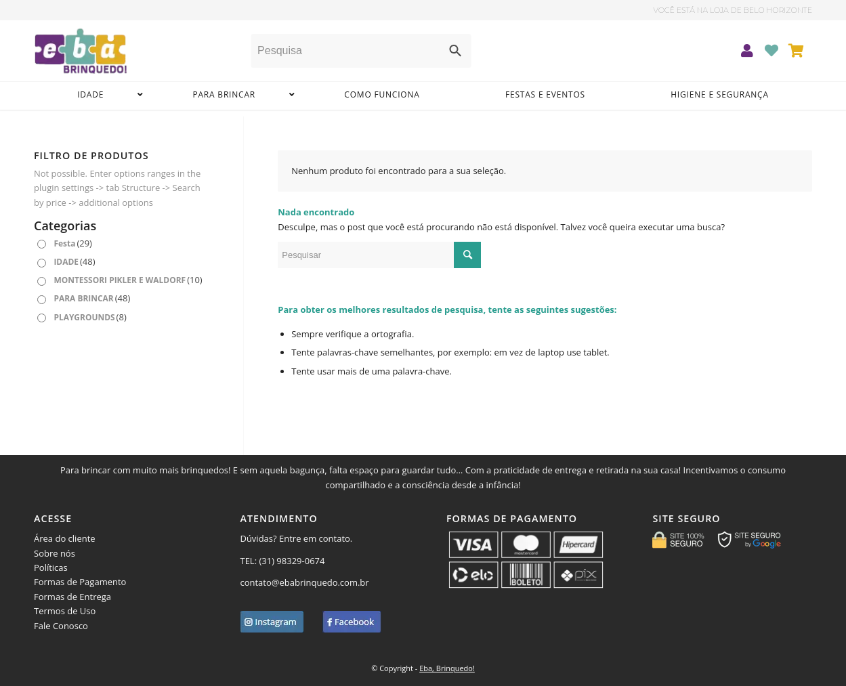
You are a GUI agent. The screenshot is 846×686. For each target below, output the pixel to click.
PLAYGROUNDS (90, 317)
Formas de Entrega (72, 597)
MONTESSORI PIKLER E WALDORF (128, 280)
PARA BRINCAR (92, 298)
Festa (73, 243)
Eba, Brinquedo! (447, 668)
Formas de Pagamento (80, 582)
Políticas (51, 567)
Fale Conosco (61, 626)
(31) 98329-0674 (292, 561)
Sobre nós (54, 553)
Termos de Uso (65, 611)
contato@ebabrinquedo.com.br (304, 582)
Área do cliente (65, 538)
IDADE (74, 261)
